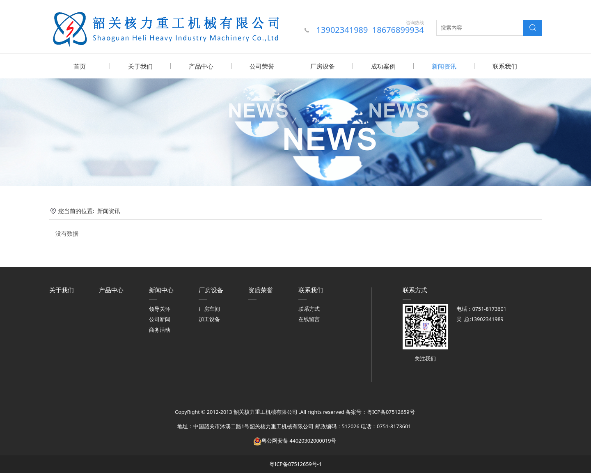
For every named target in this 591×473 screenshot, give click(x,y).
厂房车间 (209, 308)
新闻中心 (161, 289)
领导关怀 (159, 308)
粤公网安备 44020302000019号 (294, 440)
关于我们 (140, 66)
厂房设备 (322, 66)
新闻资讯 (444, 66)
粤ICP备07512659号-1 (295, 463)
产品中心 (201, 66)
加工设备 (209, 318)
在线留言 (309, 318)
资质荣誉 (260, 289)
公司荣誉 (262, 66)
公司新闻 (159, 318)
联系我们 (504, 66)
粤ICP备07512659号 (391, 411)
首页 (79, 66)
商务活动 (159, 329)
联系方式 (309, 308)
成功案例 (383, 66)
